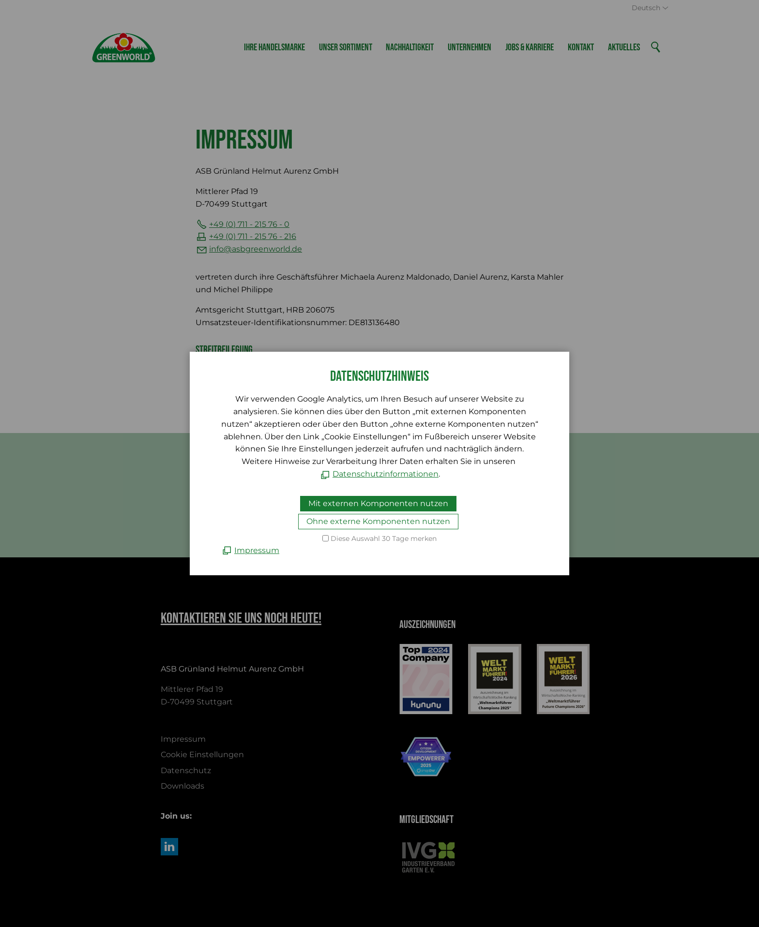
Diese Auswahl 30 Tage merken (384, 538)
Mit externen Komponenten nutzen (378, 503)
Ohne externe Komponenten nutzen (378, 521)
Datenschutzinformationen (386, 473)
